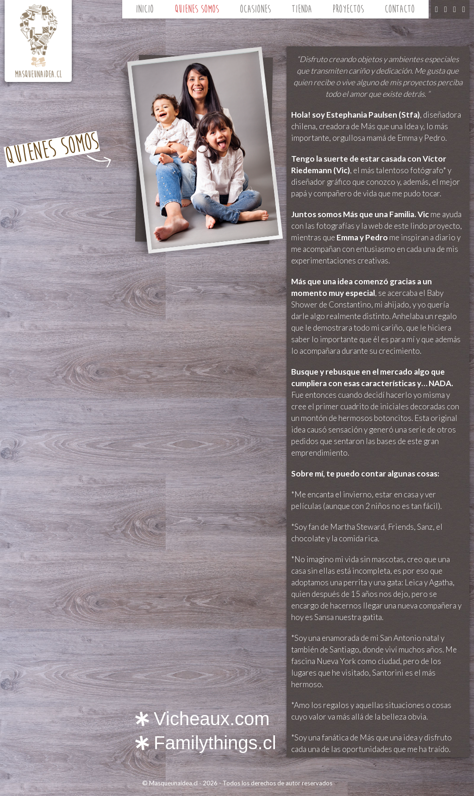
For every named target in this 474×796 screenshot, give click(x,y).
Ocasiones (255, 9)
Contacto (400, 9)
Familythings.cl (215, 743)
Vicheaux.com (212, 718)
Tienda (302, 9)
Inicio (145, 9)
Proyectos (348, 9)
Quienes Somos (197, 9)
